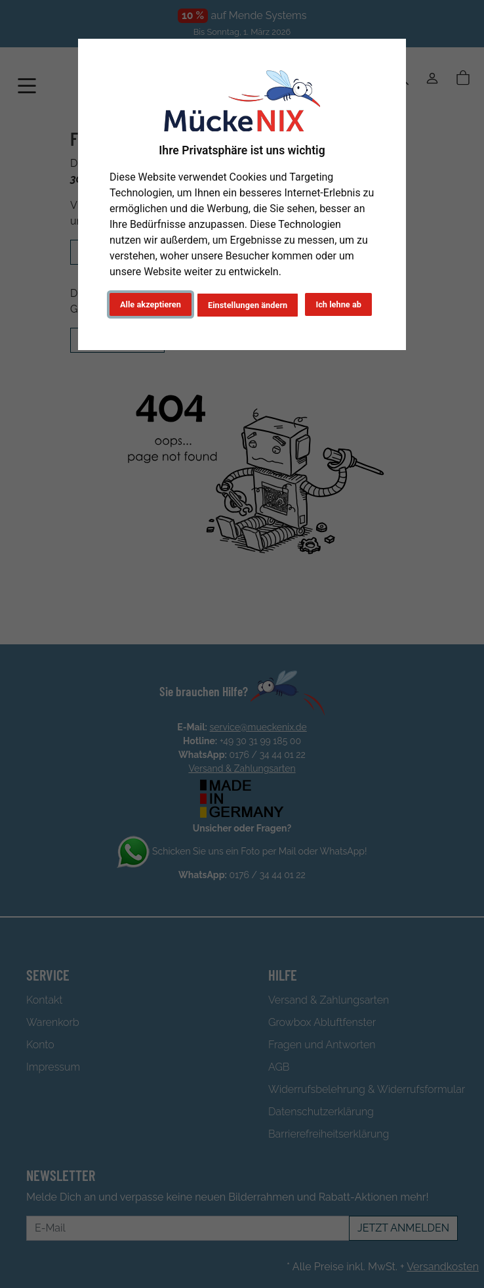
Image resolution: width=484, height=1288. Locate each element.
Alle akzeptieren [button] (150, 304)
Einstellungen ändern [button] (247, 305)
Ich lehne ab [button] (338, 304)
